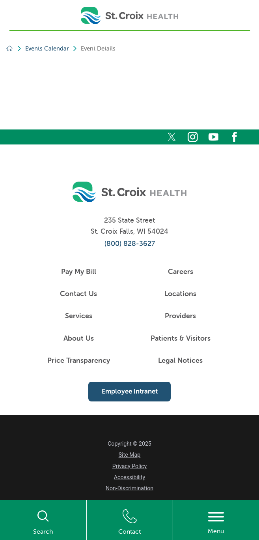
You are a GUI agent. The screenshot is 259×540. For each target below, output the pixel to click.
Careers (180, 271)
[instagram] (193, 137)
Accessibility (129, 477)
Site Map (130, 455)
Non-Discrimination (129, 488)
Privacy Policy (129, 466)
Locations (180, 293)
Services (78, 315)
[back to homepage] (9, 48)
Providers (180, 315)
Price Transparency (78, 360)
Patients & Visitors (181, 338)
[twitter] (172, 137)
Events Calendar (47, 48)
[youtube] (214, 137)
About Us (78, 338)
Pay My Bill (78, 271)
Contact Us (78, 293)
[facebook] (234, 137)
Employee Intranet (130, 391)
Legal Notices (180, 360)
